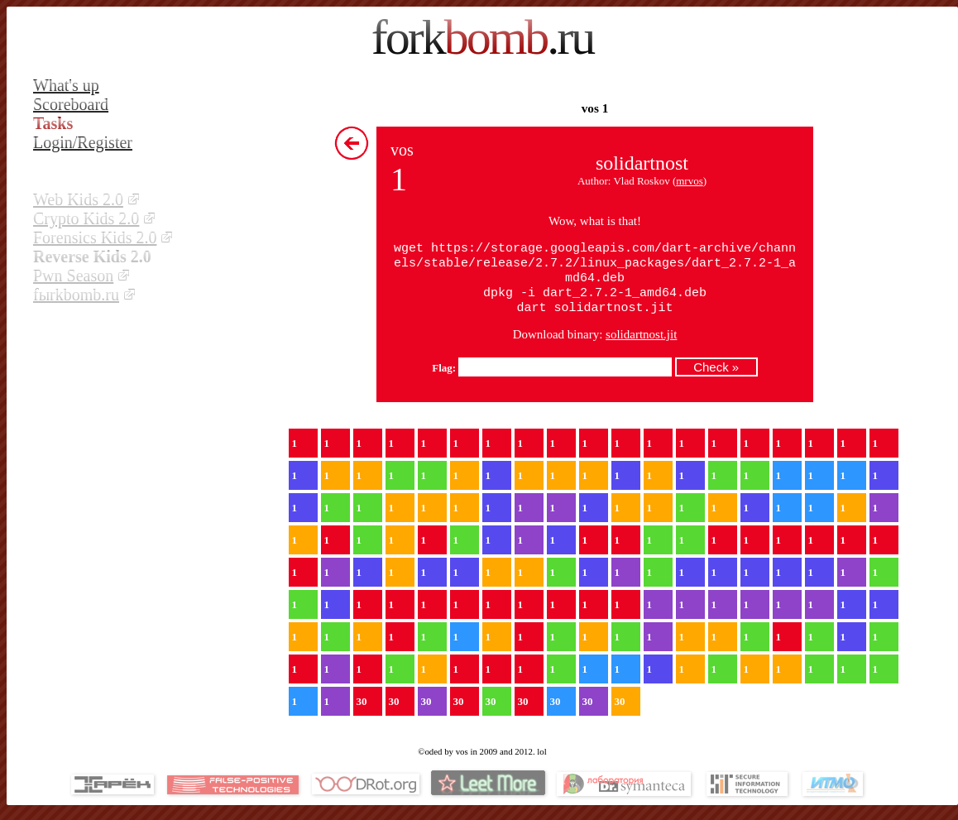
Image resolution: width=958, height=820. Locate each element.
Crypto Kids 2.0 (86, 218)
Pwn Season (73, 275)
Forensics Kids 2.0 (94, 237)
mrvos (689, 181)
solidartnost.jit (641, 342)
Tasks (53, 123)
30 (362, 709)
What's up (66, 85)
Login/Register (82, 142)
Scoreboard (70, 104)
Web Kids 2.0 (78, 199)
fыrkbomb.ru (76, 294)
